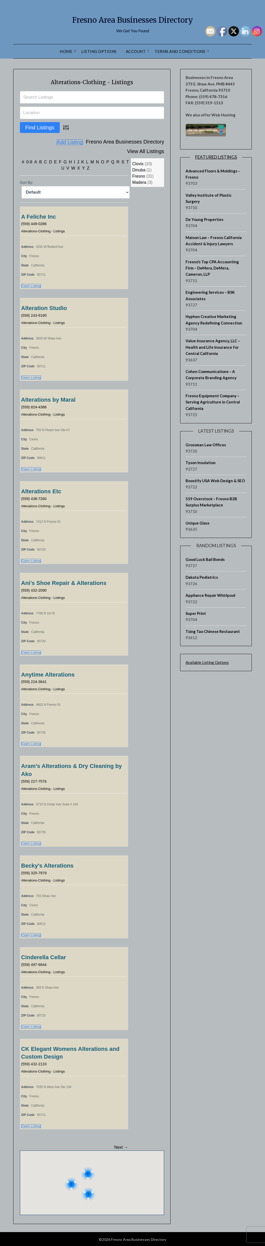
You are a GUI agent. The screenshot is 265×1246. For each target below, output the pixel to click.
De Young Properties (204, 219)
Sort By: (26, 181)
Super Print (196, 613)
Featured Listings (216, 157)
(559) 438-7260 (35, 497)
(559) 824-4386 (35, 406)
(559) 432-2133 (35, 1063)
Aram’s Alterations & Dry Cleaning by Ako (71, 769)
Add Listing (151, 151)
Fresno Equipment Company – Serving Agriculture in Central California (213, 402)
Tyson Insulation (201, 462)
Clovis (138, 163)
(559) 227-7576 (35, 780)
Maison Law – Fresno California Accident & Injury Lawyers (214, 240)
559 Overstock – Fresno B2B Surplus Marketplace (211, 501)
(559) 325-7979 (35, 872)
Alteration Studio (44, 307)
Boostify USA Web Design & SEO (215, 480)
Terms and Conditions (179, 51)
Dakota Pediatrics (202, 577)
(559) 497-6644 (35, 963)
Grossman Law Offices (206, 444)
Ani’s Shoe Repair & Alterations (64, 582)
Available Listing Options (207, 662)
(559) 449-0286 (35, 222)
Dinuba (138, 169)
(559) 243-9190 (35, 314)
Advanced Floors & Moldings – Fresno (213, 174)
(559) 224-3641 (35, 680)
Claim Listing (31, 285)
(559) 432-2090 (35, 589)
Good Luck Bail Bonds (205, 559)
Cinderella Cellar (43, 956)
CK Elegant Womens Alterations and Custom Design (70, 1052)
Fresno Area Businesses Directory (132, 18)
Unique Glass (197, 523)
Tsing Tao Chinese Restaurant (213, 631)
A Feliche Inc (38, 215)
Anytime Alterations (48, 673)
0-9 (29, 161)
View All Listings (145, 142)
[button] (111, 1168)
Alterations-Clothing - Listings (92, 81)
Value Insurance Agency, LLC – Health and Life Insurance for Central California (213, 347)
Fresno (138, 175)
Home (66, 51)
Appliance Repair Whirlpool (210, 595)
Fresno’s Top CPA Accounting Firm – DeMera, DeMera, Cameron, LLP (212, 268)
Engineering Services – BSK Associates (210, 295)
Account (136, 51)
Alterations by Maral (48, 398)
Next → (121, 1146)
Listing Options (99, 51)
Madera (139, 181)
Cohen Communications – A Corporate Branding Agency (211, 374)
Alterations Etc (41, 490)
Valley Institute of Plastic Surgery (209, 198)
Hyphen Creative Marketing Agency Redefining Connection (214, 319)
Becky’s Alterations (47, 864)
